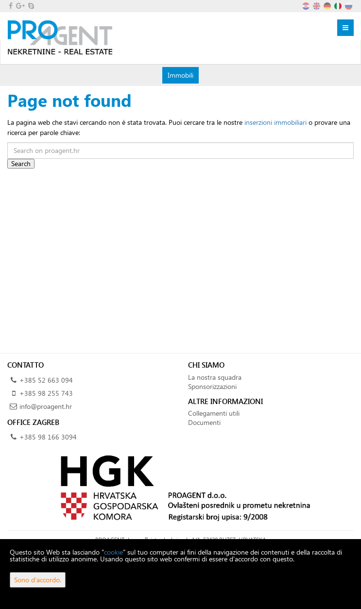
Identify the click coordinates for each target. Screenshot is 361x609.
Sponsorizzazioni (212, 386)
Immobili (180, 75)
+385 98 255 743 (46, 393)
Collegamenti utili (214, 413)
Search (21, 163)
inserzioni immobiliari (275, 122)
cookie (113, 552)
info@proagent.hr (45, 406)
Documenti (204, 422)
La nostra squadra (214, 377)
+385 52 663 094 (46, 380)
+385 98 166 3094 (48, 436)
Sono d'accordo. (37, 579)
